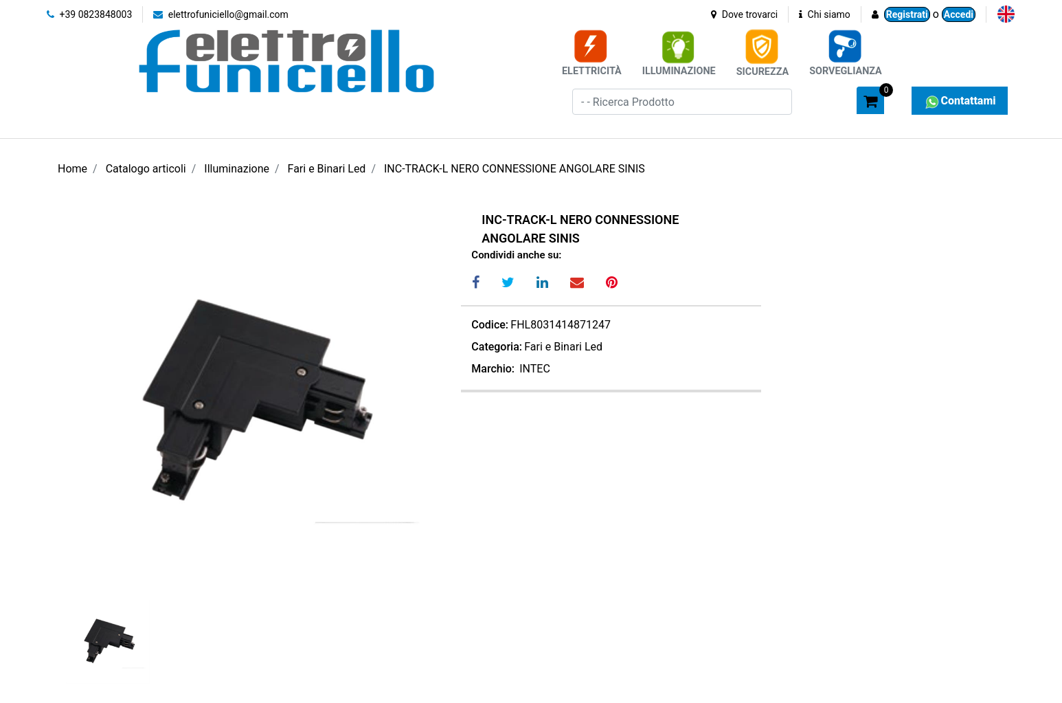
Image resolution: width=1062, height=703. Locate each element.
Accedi (958, 14)
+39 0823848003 (89, 14)
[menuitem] (1006, 14)
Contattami (959, 100)
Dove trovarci (744, 14)
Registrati (907, 14)
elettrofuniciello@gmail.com (221, 14)
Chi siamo (824, 14)
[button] (813, 100)
